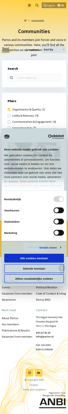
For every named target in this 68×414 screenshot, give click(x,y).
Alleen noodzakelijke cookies (34, 278)
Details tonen (48, 247)
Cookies (34, 384)
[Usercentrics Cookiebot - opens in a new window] (48, 136)
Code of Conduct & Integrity (51, 293)
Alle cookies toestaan (34, 258)
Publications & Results (16, 330)
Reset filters (6, 49)
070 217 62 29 (43, 332)
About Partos (10, 318)
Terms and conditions (34, 389)
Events (6, 287)
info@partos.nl (44, 336)
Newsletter (9, 299)
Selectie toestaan (34, 268)
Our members (10, 324)
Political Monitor (46, 287)
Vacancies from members (17, 293)
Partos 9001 (43, 299)
